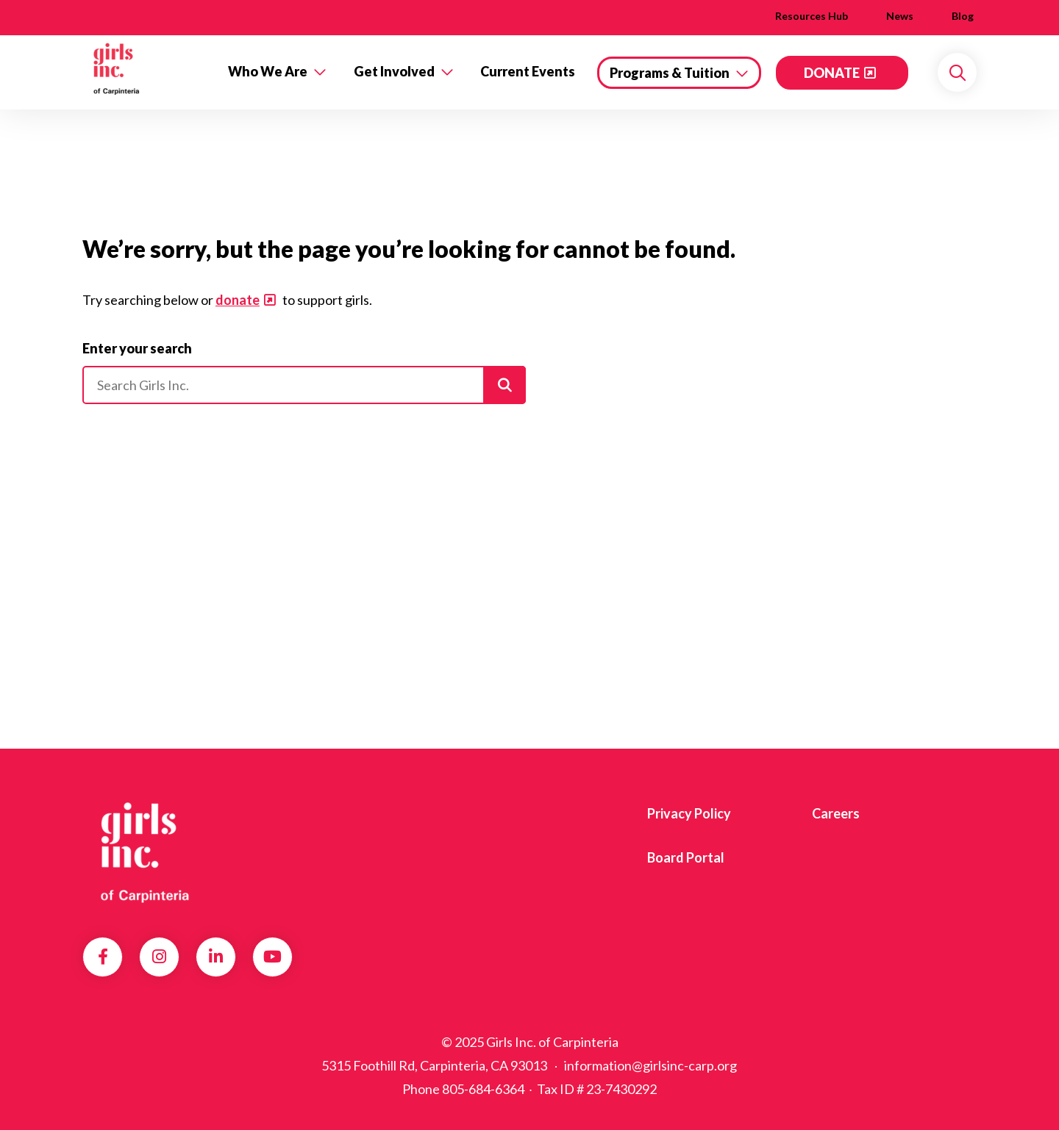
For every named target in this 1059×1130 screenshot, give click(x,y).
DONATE (832, 73)
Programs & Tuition (670, 73)
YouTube (272, 956)
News (899, 16)
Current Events (527, 71)
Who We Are (267, 71)
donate (237, 300)
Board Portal (685, 857)
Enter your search (137, 348)
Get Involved (394, 71)
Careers (836, 813)
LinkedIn (215, 956)
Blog (963, 16)
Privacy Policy (689, 813)
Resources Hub (811, 16)
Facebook (103, 956)
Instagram (159, 956)
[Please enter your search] (304, 385)
